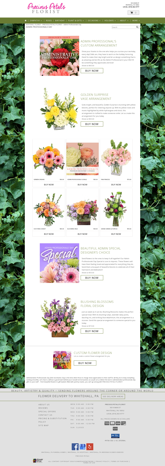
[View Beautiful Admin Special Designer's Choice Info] (60, 263)
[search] (137, 27)
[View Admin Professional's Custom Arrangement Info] (60, 56)
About (124, 20)
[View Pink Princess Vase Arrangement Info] (116, 158)
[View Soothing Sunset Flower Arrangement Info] (49, 208)
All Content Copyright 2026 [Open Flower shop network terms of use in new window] (61, 461)
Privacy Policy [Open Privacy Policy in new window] (102, 461)
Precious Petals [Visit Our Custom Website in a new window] (82, 456)
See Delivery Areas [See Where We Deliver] (113, 396)
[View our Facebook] (75, 449)
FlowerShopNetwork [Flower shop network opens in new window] (84, 461)
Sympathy (36, 20)
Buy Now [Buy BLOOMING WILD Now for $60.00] (82, 234)
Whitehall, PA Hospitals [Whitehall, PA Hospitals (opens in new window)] (78, 452)
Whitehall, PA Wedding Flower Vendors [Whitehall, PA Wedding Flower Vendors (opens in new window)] (107, 452)
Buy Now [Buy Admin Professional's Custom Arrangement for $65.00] (92, 70)
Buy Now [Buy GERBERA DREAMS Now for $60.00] (49, 184)
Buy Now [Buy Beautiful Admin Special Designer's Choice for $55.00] (92, 277)
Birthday (59, 20)
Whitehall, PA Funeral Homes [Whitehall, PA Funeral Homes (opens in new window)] (53, 452)
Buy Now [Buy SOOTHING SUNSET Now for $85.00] (49, 234)
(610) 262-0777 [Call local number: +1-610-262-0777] (133, 7)
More (136, 20)
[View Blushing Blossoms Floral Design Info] (60, 316)
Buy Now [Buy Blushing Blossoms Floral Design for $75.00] (92, 331)
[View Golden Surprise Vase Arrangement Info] (60, 109)
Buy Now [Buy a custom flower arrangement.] (85, 363)
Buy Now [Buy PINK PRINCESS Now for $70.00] (116, 184)
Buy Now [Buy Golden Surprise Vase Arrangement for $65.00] (92, 124)
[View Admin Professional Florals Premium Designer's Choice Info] (82, 158)
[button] (133, 13)
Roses (49, 20)
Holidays (110, 20)
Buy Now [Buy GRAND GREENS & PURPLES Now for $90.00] (116, 234)
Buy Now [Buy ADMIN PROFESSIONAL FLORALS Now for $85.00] (82, 184)
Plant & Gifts (76, 20)
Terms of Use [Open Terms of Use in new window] (89, 463)
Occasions (94, 20)
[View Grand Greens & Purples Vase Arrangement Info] (116, 208)
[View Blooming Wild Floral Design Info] (82, 208)
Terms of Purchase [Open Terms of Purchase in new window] (120, 461)
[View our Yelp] (89, 449)
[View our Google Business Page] (82, 449)
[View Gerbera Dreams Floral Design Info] (49, 158)
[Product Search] (123, 27)
